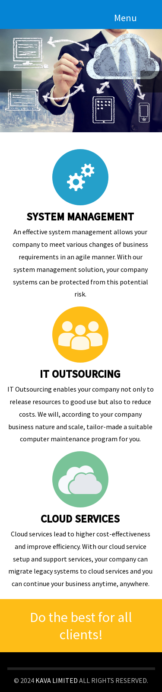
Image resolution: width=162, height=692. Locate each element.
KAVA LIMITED (56, 680)
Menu (125, 18)
